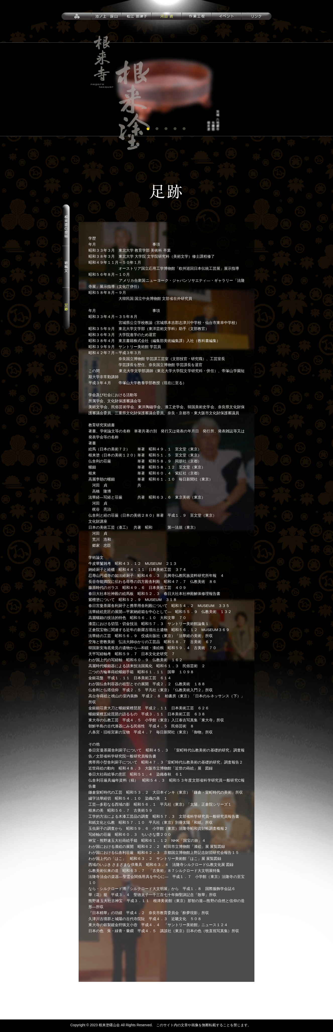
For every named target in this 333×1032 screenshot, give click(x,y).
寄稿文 (66, 267)
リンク (256, 15)
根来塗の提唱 (66, 225)
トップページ (76, 15)
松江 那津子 (137, 15)
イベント (227, 15)
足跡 (66, 308)
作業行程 (197, 15)
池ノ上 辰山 (106, 15)
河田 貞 (167, 15)
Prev (7, 89)
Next (326, 89)
